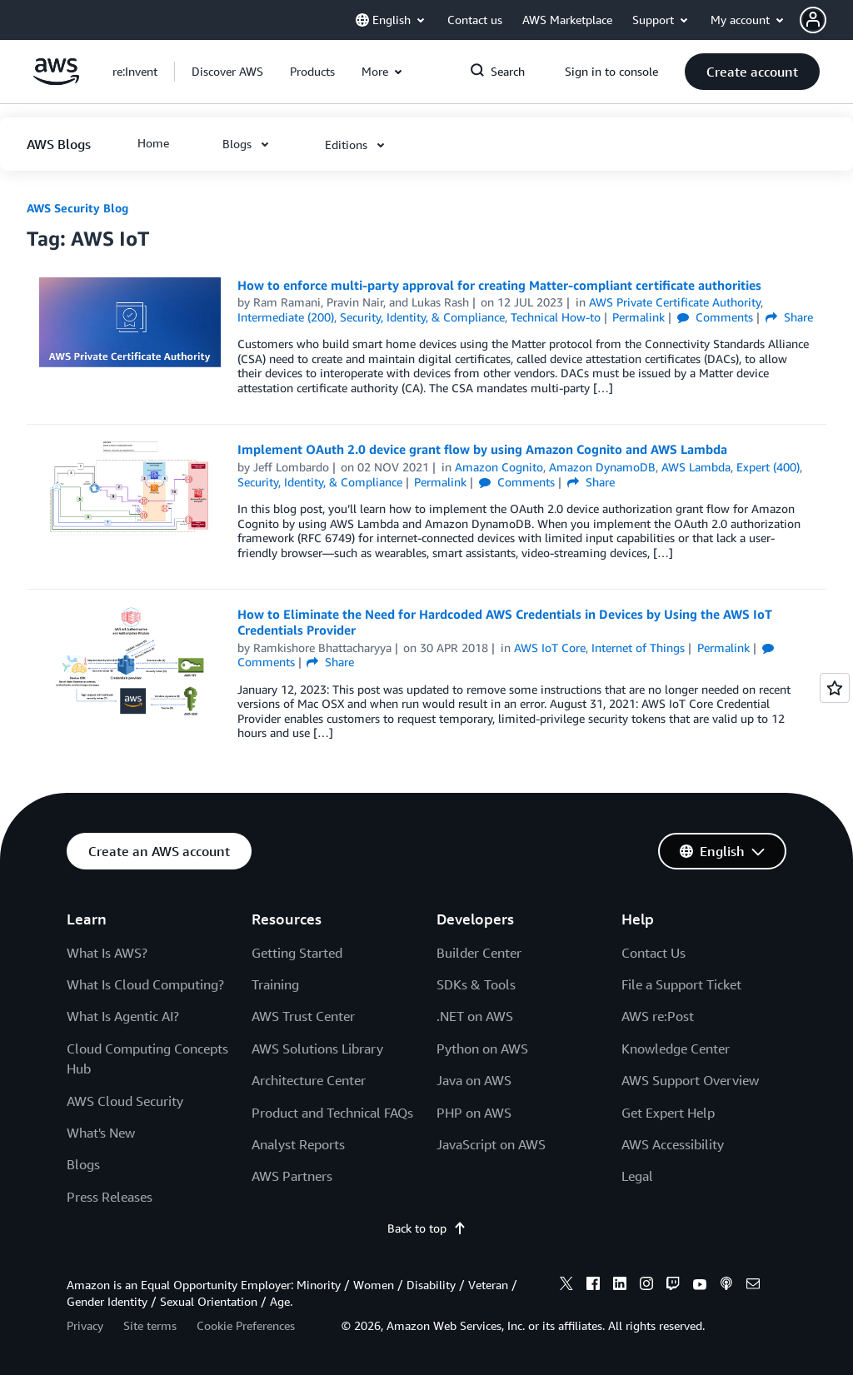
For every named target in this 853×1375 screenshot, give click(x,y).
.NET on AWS (474, 1016)
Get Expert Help (668, 1112)
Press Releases (109, 1196)
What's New (101, 1132)
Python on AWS (482, 1048)
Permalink (638, 317)
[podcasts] (726, 1286)
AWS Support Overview (690, 1080)
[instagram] (646, 1286)
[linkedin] (619, 1286)
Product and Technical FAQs (332, 1112)
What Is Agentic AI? (123, 1016)
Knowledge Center (675, 1048)
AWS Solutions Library (317, 1048)
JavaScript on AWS (491, 1144)
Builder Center (478, 952)
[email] (753, 1286)
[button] (826, 20)
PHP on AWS (473, 1112)
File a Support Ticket (681, 984)
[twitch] (673, 1286)
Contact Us (653, 952)
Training (275, 984)
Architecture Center (309, 1080)
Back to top (426, 1228)
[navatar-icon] (813, 20)
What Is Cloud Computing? (145, 984)
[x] (566, 1286)
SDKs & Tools (476, 984)
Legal (637, 1176)
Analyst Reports (298, 1144)
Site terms (150, 1325)
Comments (715, 317)
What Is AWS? (107, 952)
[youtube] (699, 1286)
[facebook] (593, 1286)
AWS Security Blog (77, 208)
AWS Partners (292, 1176)
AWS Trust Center (303, 1016)
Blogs (83, 1164)
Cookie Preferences (246, 1325)
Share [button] (789, 317)
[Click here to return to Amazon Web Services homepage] (56, 80)
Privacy (85, 1325)
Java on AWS (473, 1080)
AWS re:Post (657, 1016)
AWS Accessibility (672, 1144)
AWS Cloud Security (125, 1101)
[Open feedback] (835, 688)
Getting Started (297, 952)
